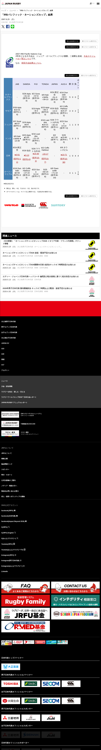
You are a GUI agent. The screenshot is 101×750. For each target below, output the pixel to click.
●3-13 (26, 155)
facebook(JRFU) (7, 511)
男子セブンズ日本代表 (9, 327)
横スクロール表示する (89, 41)
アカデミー (5, 370)
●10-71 (64, 155)
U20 (2, 354)
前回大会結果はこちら (31, 63)
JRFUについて (6, 453)
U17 (2, 365)
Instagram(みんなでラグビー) (11, 566)
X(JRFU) (4, 527)
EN (93, 3)
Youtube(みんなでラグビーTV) (12, 550)
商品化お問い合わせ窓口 (10, 491)
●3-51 (17, 155)
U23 (2, 349)
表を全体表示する (72, 41)
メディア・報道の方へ (9, 486)
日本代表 (4, 22)
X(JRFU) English (7, 533)
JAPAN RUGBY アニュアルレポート (14, 402)
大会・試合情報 (6, 386)
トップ (3, 10)
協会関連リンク (6, 464)
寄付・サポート (6, 475)
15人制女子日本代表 (8, 338)
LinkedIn (4, 571)
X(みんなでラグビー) (8, 538)
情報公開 (4, 459)
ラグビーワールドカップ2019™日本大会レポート (18, 397)
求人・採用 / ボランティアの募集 (13, 496)
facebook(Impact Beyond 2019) (13, 521)
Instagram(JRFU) (7, 555)
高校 (2, 359)
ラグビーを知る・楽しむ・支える (13, 392)
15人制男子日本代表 (16, 22)
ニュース (12, 10)
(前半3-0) (26, 159)
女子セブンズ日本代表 (9, 332)
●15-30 (36, 153)
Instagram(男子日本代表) (10, 560)
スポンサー (5, 469)
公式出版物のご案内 (8, 480)
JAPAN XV (5, 343)
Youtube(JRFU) (7, 544)
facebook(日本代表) (8, 516)
